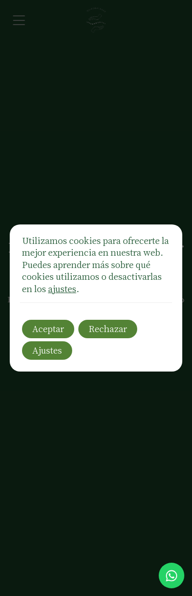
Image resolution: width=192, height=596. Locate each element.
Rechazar (108, 328)
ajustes (62, 288)
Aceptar (48, 328)
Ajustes (47, 350)
